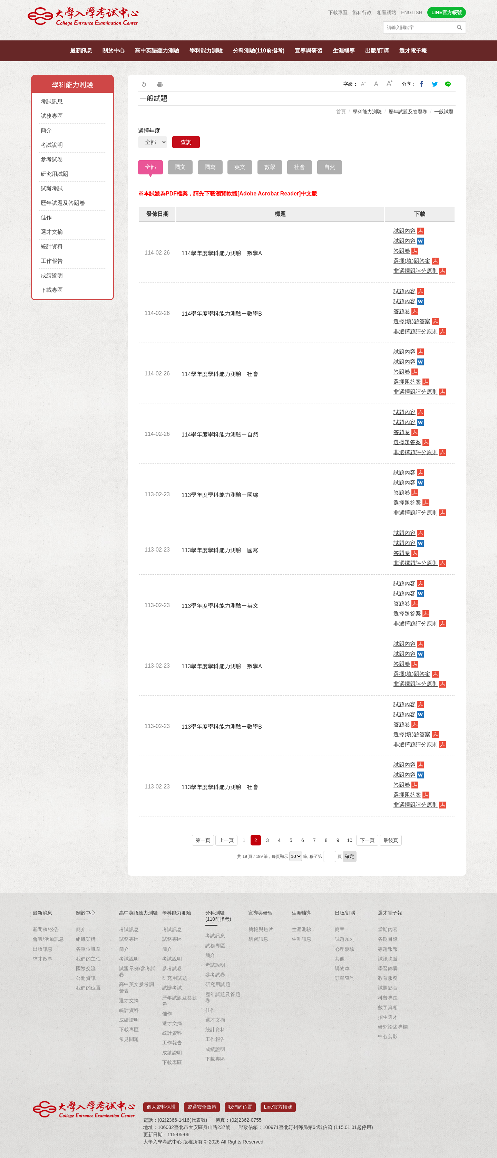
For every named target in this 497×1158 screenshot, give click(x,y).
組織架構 (86, 939)
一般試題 (444, 111)
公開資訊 (86, 978)
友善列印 (159, 83)
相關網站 (386, 12)
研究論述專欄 (393, 1027)
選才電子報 (413, 51)
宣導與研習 (308, 51)
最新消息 (42, 913)
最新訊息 (81, 51)
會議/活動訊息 (48, 939)
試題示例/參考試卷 (137, 971)
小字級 (363, 83)
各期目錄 (388, 939)
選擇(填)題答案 (411, 261)
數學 (269, 167)
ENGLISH (411, 12)
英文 (239, 167)
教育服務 (388, 978)
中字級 (376, 83)
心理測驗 (345, 949)
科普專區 (388, 998)
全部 (150, 167)
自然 (329, 167)
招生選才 (388, 1017)
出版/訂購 (377, 51)
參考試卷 (52, 159)
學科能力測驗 (206, 51)
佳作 (46, 217)
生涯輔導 (344, 51)
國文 (180, 167)
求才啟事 (43, 958)
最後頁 (390, 840)
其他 (340, 958)
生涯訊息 (302, 939)
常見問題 (129, 1039)
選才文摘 (52, 232)
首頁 (341, 111)
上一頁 (226, 840)
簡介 (46, 130)
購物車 (342, 968)
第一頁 (203, 840)
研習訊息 (258, 939)
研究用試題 (54, 174)
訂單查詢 (345, 978)
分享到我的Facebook (421, 83)
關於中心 (114, 51)
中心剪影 (388, 1036)
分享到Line (448, 83)
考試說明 (52, 145)
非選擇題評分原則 (415, 271)
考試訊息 (52, 101)
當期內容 (388, 929)
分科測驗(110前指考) (258, 51)
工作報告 (52, 261)
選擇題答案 (407, 382)
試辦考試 (52, 188)
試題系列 (345, 939)
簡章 (340, 929)
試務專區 (52, 116)
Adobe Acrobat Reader (269, 194)
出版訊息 (43, 949)
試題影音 (388, 987)
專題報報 (388, 949)
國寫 (210, 167)
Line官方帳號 (278, 1104)
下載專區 (338, 12)
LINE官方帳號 (446, 12)
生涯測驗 (302, 929)
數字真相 (388, 1007)
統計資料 (52, 246)
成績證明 (52, 275)
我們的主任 (88, 958)
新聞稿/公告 (46, 929)
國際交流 (86, 968)
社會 (299, 167)
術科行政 (362, 12)
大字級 (389, 83)
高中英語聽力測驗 (157, 51)
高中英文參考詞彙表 (136, 987)
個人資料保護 (161, 1104)
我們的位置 (88, 987)
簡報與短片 (260, 929)
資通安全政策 (201, 1104)
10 (349, 840)
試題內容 (404, 231)
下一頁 (367, 840)
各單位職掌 (88, 949)
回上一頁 (143, 83)
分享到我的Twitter (434, 83)
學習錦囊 (388, 968)
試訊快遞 (388, 958)
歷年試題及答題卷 (63, 203)
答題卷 (401, 251)
